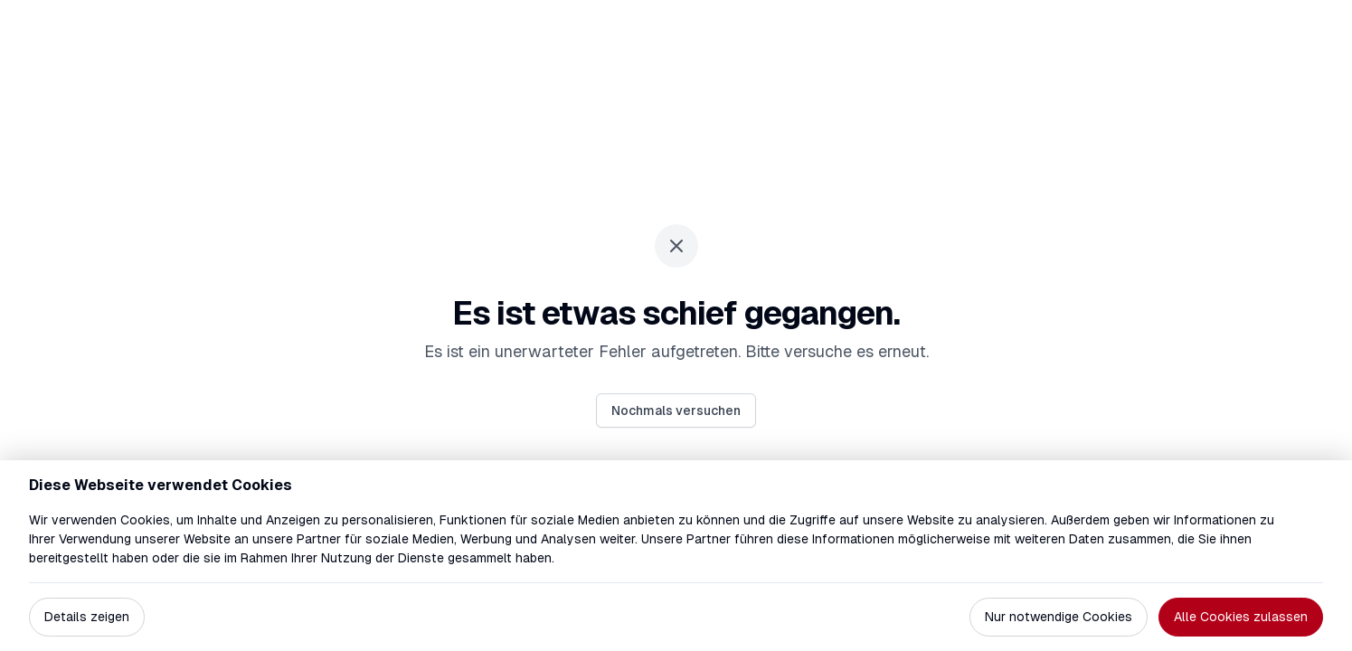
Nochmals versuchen (676, 410)
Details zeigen (86, 616)
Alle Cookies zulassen (1241, 616)
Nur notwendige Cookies (1058, 616)
